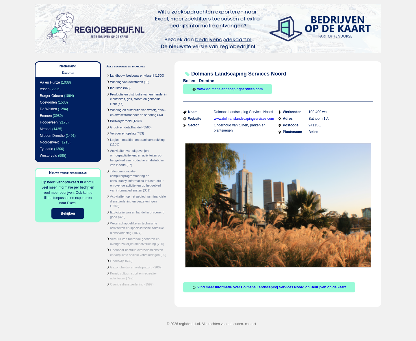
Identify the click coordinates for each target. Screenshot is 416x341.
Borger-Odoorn (51, 96)
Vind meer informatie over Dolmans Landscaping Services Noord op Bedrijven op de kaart (269, 287)
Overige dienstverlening (127, 284)
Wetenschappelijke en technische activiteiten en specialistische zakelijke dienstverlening (137, 228)
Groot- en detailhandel (126, 127)
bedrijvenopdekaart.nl (65, 182)
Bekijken (68, 213)
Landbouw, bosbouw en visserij (132, 75)
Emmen (46, 116)
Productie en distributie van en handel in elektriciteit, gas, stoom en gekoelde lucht (138, 99)
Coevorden (48, 102)
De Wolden (48, 109)
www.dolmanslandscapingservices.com (227, 89)
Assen (44, 89)
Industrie (116, 88)
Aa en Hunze (50, 82)
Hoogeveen (48, 122)
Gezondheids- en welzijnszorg (131, 267)
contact (250, 324)
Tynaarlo (46, 149)
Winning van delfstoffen (126, 82)
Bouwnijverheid (121, 121)
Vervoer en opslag (123, 133)
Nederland (68, 66)
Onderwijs (117, 261)
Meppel (45, 129)
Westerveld (48, 156)
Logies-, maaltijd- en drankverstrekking (137, 139)
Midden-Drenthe (52, 136)
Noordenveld (50, 142)
